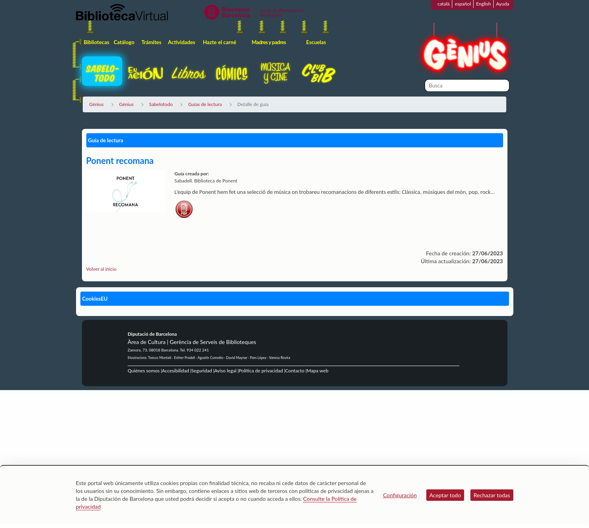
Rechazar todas (492, 495)
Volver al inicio (101, 269)
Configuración (400, 495)
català (443, 4)
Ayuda (502, 4)
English (483, 4)
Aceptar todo (445, 495)
